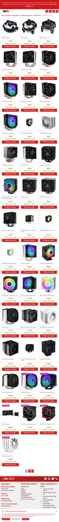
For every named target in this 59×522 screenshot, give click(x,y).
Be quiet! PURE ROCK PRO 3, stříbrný (28, 327)
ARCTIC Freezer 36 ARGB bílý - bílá (47, 295)
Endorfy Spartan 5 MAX (45, 101)
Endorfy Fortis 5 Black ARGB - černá (47, 392)
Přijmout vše (25, 519)
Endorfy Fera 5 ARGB (25, 263)
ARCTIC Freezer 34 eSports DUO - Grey (29, 424)
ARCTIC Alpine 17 (24, 37)
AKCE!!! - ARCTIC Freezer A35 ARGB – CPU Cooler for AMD (9, 198)
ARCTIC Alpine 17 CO (44, 37)
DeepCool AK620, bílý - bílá (7, 456)
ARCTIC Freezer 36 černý (45, 165)
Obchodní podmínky (26, 494)
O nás (22, 488)
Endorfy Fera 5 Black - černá (8, 230)
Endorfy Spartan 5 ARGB (7, 101)
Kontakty (23, 490)
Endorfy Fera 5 (24, 165)
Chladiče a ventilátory (26, 15)
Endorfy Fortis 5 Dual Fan (7, 392)
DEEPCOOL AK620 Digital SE (8, 359)
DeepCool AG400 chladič (26, 101)
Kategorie (8, 15)
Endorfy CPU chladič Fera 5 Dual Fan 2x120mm (28, 231)
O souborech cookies (26, 497)
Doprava (23, 492)
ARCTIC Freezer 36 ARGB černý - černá (10, 295)
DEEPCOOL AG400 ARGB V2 (27, 133)
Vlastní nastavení (16, 519)
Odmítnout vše (6, 519)
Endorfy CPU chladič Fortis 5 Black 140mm (28, 360)
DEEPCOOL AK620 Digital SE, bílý (47, 327)
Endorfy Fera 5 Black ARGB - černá (28, 295)
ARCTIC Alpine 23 (5, 37)
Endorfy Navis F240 (6, 424)
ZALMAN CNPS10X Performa (46, 133)
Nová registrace (25, 495)
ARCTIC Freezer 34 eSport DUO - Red (47, 424)
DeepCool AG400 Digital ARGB (46, 263)
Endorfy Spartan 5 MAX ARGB (8, 133)
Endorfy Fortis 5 (5, 327)
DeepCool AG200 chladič (7, 69)
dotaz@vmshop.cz (6, 506)
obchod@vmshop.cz (6, 500)
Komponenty (15, 15)
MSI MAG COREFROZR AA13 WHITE (9, 263)
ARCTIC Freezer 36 (25, 197)
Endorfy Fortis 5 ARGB (25, 392)
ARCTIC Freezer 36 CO (44, 197)
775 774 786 (4, 495)
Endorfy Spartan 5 (44, 69)
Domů (3, 15)
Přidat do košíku (10, 46)
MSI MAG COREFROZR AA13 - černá (47, 230)
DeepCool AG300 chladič (26, 69)
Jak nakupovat (25, 486)
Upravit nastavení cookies (28, 499)
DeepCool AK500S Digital (45, 359)
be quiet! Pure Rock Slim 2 (7, 165)
